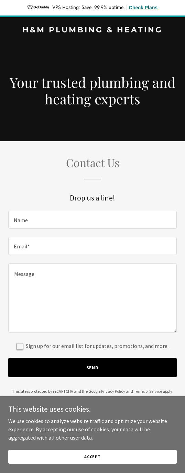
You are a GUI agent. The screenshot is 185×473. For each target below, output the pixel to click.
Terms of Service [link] (148, 391)
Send (92, 367)
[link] (92, 30)
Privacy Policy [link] (113, 391)
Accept (92, 461)
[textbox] (92, 220)
